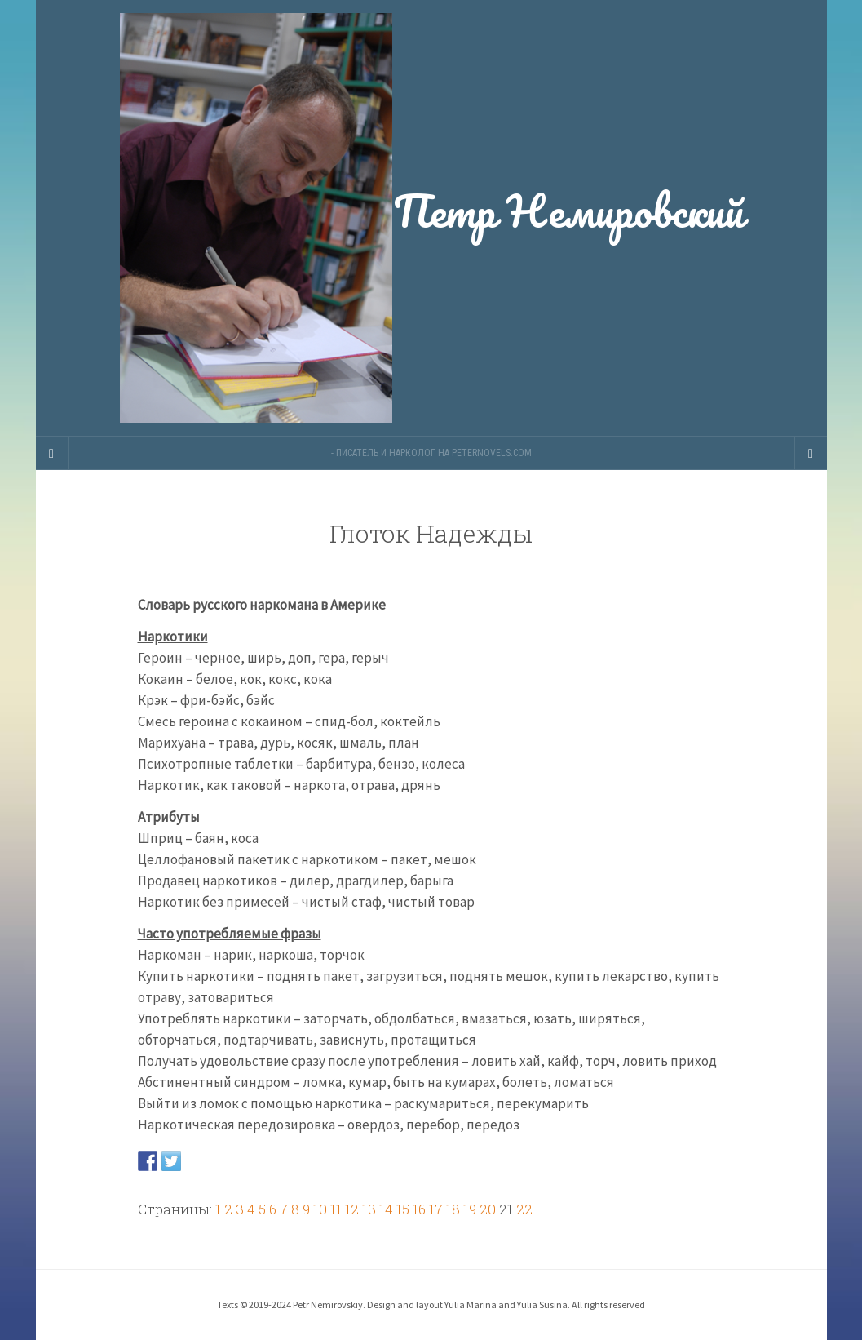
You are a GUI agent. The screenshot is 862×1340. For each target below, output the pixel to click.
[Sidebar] (52, 453)
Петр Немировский (431, 218)
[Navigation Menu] (810, 453)
